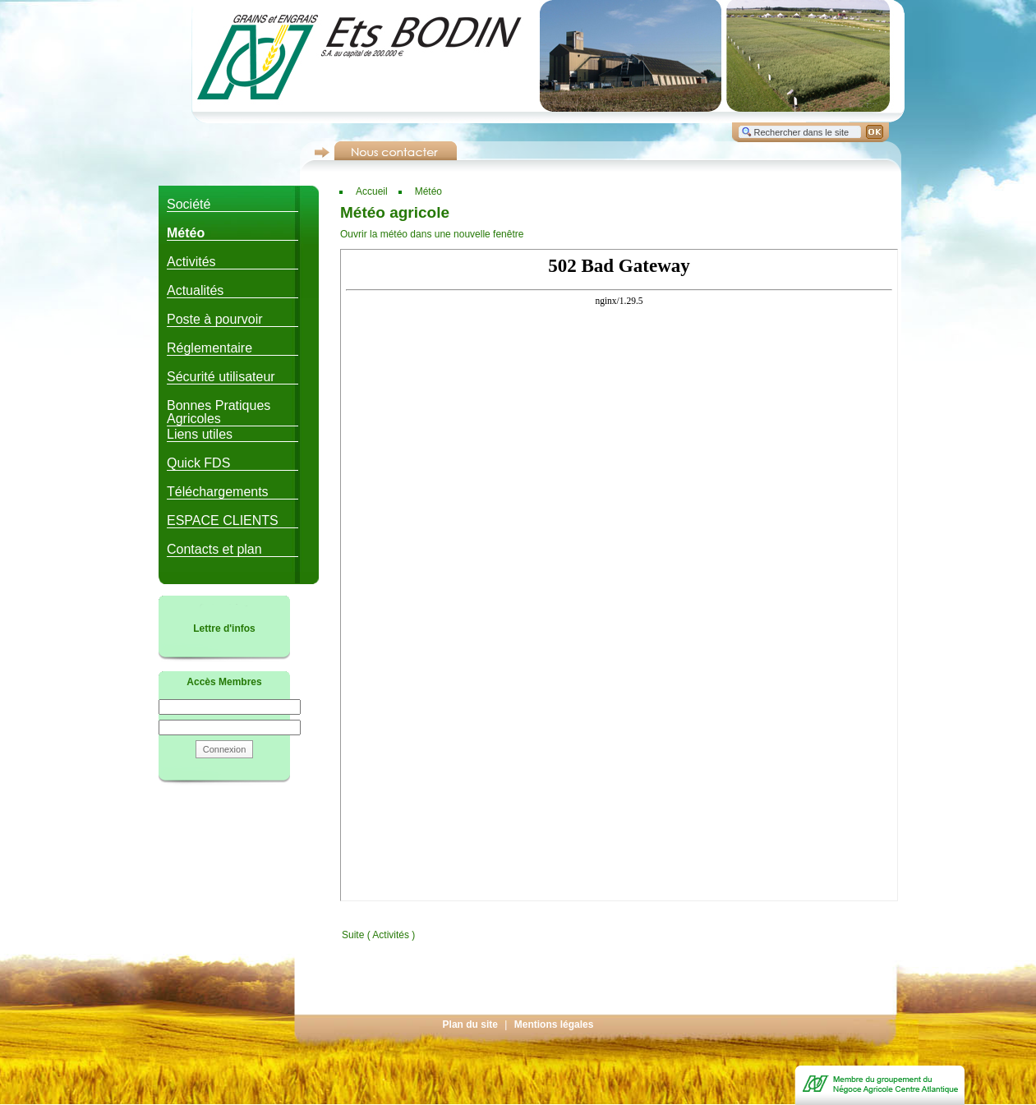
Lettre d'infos (224, 628)
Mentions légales (554, 1024)
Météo (428, 191)
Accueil (372, 191)
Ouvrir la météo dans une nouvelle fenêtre (431, 234)
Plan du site (470, 1024)
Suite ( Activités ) (378, 935)
